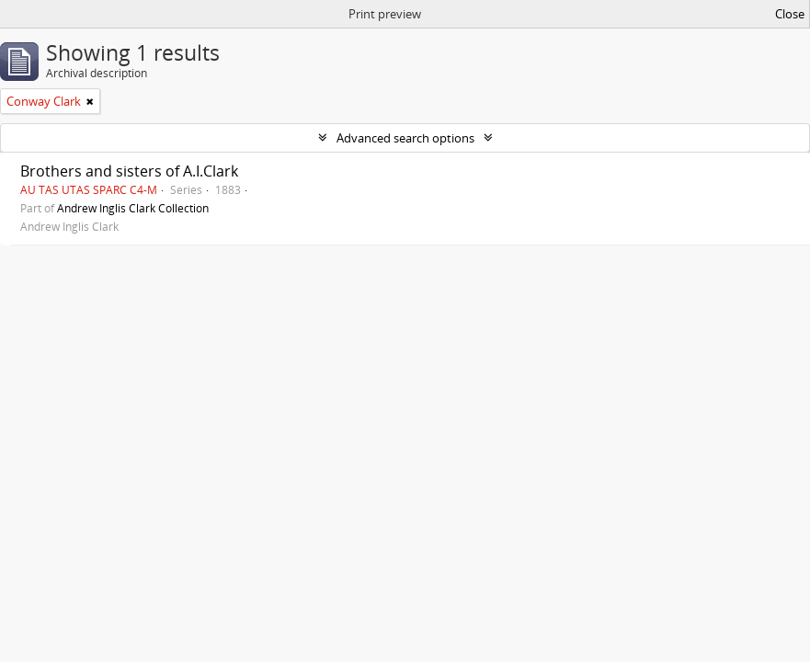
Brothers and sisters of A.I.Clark (129, 171)
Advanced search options (405, 138)
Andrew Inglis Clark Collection (133, 207)
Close (789, 14)
